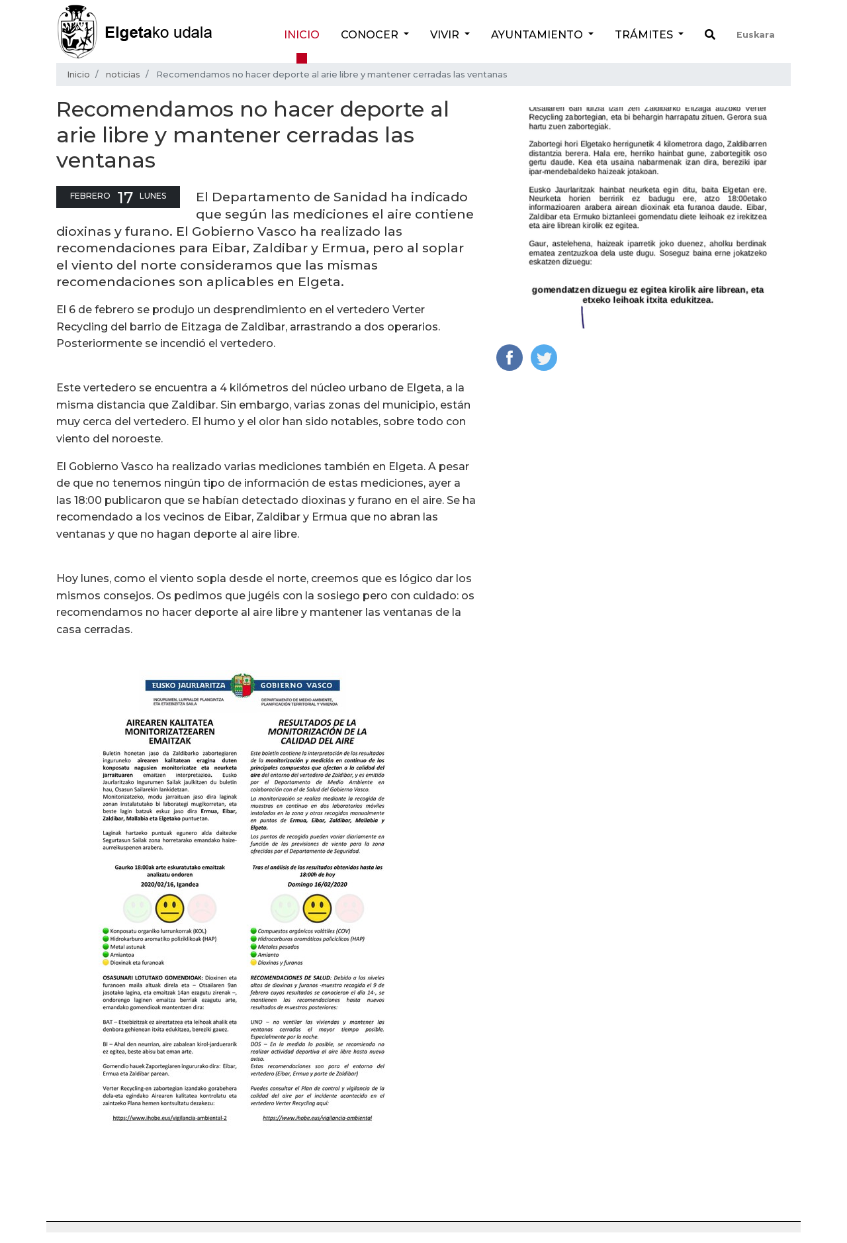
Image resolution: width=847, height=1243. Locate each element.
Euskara (755, 35)
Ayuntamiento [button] (538, 34)
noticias (123, 74)
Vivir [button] (446, 34)
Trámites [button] (645, 34)
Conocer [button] (371, 34)
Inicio (302, 34)
